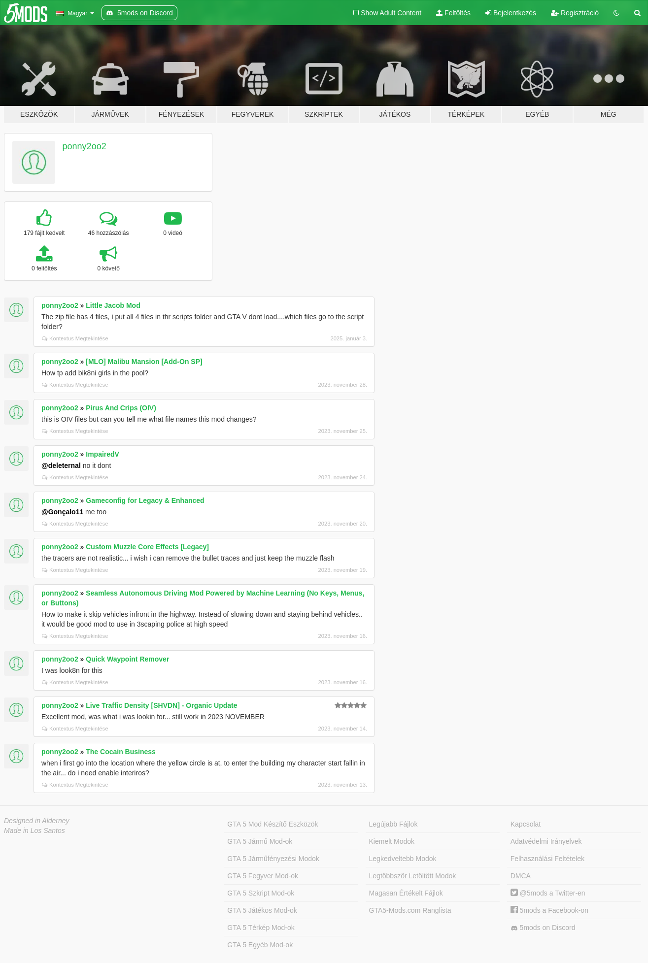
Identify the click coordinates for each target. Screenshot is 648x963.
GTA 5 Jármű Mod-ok (259, 841)
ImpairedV (102, 454)
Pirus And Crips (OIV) (121, 408)
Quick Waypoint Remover (127, 659)
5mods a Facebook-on (549, 910)
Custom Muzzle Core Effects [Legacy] (147, 547)
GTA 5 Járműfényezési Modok (273, 859)
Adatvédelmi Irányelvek (546, 841)
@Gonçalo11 (62, 512)
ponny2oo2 (84, 146)
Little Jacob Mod (113, 305)
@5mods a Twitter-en (548, 893)
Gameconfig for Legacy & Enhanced (145, 500)
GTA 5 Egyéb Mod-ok (260, 945)
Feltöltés (453, 13)
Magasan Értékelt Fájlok (406, 893)
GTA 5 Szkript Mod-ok (260, 893)
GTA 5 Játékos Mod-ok (262, 910)
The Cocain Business (121, 752)
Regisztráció (575, 13)
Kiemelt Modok (392, 841)
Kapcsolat (526, 824)
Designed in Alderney (36, 821)
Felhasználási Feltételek (547, 859)
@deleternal (61, 465)
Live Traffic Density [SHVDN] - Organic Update (161, 705)
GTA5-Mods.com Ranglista (410, 910)
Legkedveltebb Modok (403, 859)
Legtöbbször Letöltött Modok (412, 876)
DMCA (521, 876)
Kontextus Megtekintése (75, 338)
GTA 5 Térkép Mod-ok (260, 927)
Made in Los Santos (34, 830)
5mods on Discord (543, 928)
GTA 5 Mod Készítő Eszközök (272, 824)
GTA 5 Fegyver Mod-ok (262, 876)
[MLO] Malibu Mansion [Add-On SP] (144, 361)
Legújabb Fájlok (393, 824)
